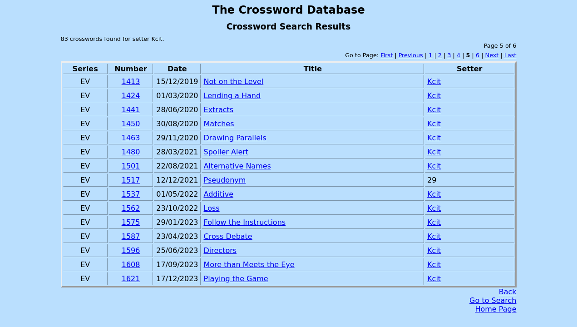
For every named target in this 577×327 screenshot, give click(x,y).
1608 (131, 264)
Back (508, 291)
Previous (411, 55)
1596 (131, 250)
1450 (131, 123)
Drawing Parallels (235, 138)
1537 (131, 194)
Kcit (434, 81)
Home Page (495, 309)
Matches (219, 123)
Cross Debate (228, 236)
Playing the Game (236, 278)
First (386, 55)
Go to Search (492, 300)
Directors (220, 250)
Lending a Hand (232, 95)
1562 (131, 208)
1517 (131, 180)
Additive (218, 194)
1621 (131, 278)
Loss (212, 208)
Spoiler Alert (226, 152)
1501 (131, 166)
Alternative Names (237, 166)
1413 (131, 81)
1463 (131, 138)
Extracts (219, 109)
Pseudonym (225, 180)
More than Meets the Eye (249, 264)
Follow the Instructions (245, 222)
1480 (131, 152)
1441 (131, 109)
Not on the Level (234, 81)
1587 (131, 236)
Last (510, 55)
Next (492, 55)
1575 (131, 222)
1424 (131, 95)
